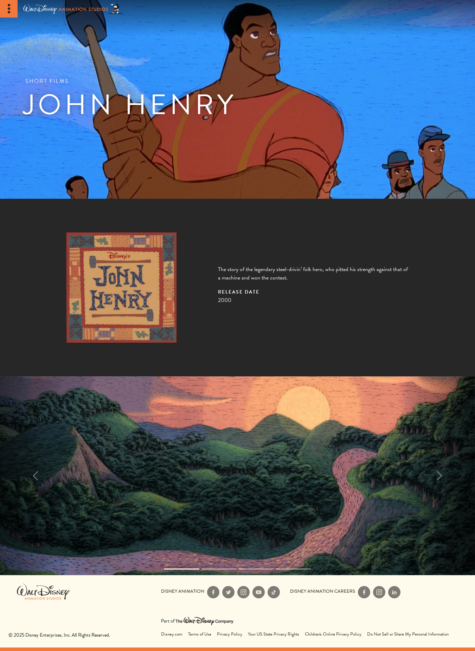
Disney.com (171, 634)
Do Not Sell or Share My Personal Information (408, 634)
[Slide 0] (181, 569)
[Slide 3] (293, 569)
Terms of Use (199, 634)
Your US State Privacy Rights (273, 634)
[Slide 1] (219, 569)
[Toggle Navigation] (9, 9)
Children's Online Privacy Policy (333, 634)
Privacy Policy (229, 634)
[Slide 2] (256, 569)
